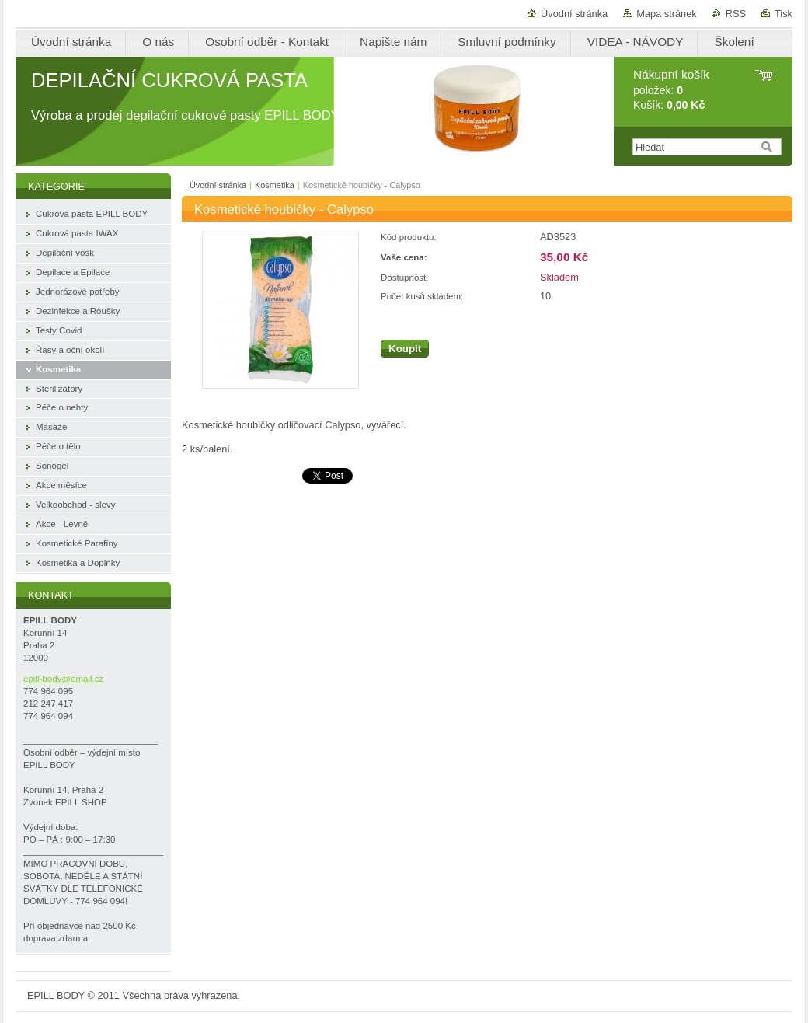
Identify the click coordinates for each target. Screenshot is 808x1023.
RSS (736, 13)
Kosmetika (274, 185)
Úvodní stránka (574, 13)
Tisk (783, 13)
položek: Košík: (671, 89)
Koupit (404, 348)
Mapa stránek (666, 13)
